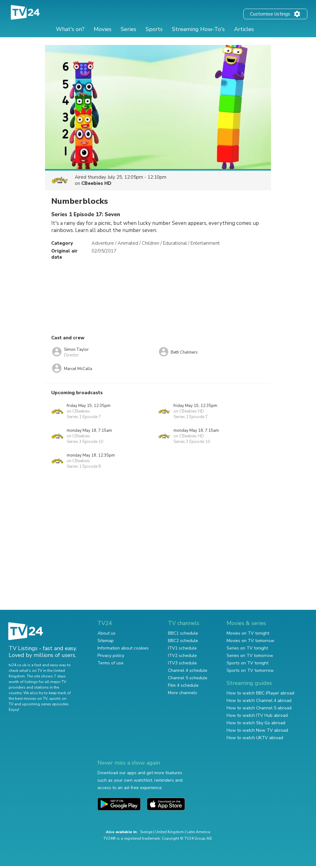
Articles (244, 29)
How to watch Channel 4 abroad (259, 700)
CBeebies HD (96, 183)
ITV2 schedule (182, 655)
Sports (154, 29)
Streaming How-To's (198, 29)
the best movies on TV (28, 698)
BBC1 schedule (183, 633)
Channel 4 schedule (187, 670)
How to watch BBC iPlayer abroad (260, 693)
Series (128, 29)
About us (106, 633)
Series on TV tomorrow (250, 655)
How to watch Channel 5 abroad (259, 708)
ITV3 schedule (182, 663)
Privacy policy (110, 655)
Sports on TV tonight (248, 663)
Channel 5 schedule (187, 678)
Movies (102, 29)
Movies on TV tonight (248, 633)
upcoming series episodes (45, 704)
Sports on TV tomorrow (250, 670)
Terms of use (110, 663)
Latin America (198, 831)
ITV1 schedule (182, 648)
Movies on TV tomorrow (250, 641)
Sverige (146, 831)
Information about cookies (123, 648)
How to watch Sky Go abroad (256, 723)
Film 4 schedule (183, 685)
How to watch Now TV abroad (257, 730)
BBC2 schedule (183, 641)
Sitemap (105, 641)
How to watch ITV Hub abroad (257, 715)
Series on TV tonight (247, 648)
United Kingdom (169, 831)
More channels (182, 693)
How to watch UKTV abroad (255, 738)
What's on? (70, 29)
